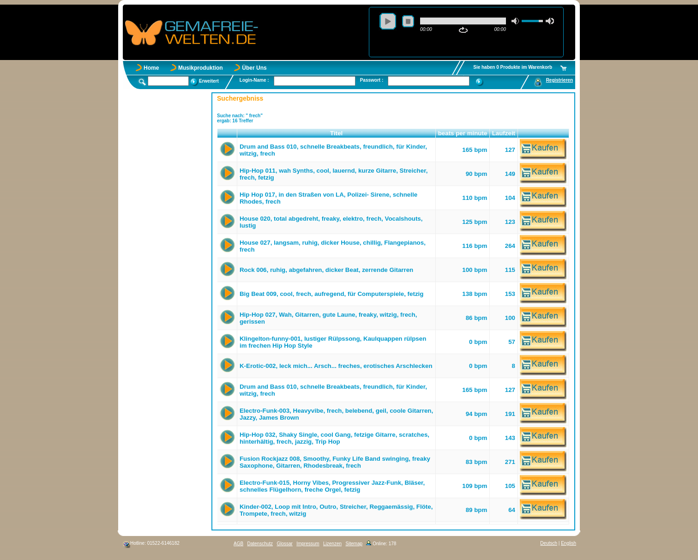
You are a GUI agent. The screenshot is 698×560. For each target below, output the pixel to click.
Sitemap (353, 543)
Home (151, 68)
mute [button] (515, 21)
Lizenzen (332, 543)
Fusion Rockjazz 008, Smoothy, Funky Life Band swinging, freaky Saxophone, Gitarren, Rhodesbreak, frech (335, 462)
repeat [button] (463, 30)
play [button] (388, 21)
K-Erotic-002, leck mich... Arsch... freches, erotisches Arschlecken (336, 365)
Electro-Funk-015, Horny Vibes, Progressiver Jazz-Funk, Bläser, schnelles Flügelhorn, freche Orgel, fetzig (332, 486)
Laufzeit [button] (503, 133)
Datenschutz (260, 543)
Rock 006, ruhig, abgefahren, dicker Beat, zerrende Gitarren (326, 269)
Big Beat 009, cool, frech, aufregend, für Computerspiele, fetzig (331, 293)
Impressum (307, 543)
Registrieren (559, 80)
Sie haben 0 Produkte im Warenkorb (512, 67)
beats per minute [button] (462, 133)
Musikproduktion (200, 68)
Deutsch (548, 543)
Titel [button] (336, 133)
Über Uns (254, 68)
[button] (227, 133)
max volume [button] (550, 21)
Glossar (284, 543)
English (568, 543)
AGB (238, 543)
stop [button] (408, 21)
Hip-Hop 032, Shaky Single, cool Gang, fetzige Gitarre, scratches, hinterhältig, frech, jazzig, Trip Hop (334, 438)
